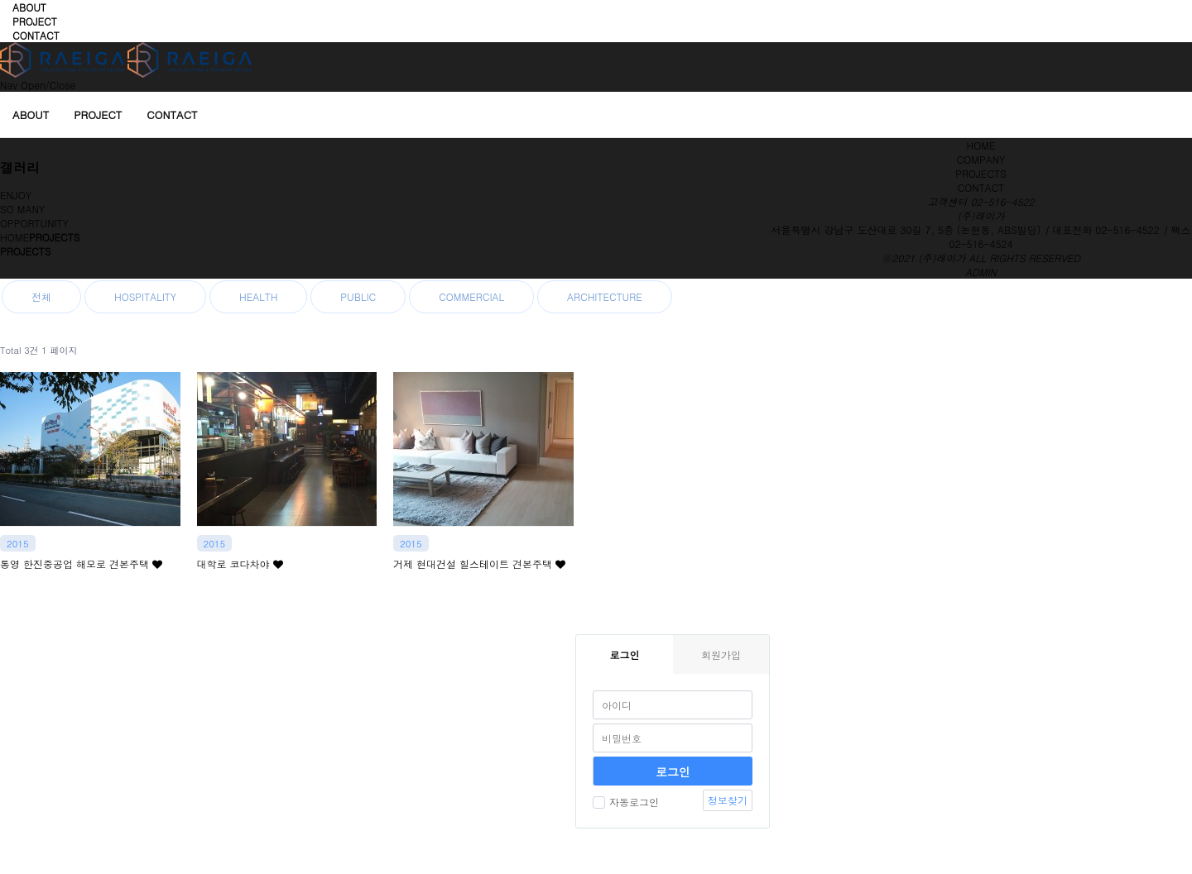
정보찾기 (727, 800)
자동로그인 (626, 802)
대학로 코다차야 (240, 563)
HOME (981, 145)
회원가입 (721, 654)
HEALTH (258, 296)
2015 (18, 543)
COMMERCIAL (471, 296)
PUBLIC (358, 296)
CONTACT (36, 35)
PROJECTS (980, 173)
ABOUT (29, 7)
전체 (41, 296)
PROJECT (34, 21)
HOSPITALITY (145, 296)
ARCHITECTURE (604, 296)
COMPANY (981, 159)
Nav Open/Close (37, 85)
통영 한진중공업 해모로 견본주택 (81, 563)
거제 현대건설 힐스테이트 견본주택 (479, 563)
